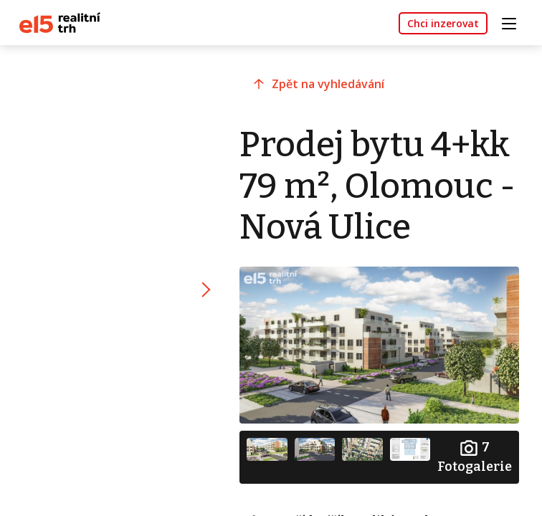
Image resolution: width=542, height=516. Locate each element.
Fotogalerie (474, 456)
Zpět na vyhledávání (328, 84)
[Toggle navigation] (514, 22)
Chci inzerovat (443, 23)
